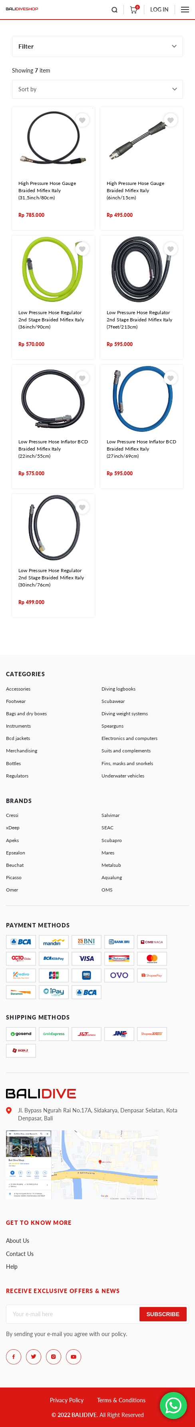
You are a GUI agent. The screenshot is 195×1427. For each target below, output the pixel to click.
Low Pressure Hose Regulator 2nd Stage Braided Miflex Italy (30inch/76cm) (51, 577)
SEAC (107, 828)
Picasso (14, 877)
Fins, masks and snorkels (127, 763)
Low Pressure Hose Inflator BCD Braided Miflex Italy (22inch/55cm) (53, 449)
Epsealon (15, 853)
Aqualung (111, 877)
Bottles (13, 763)
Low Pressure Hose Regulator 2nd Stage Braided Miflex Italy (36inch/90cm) (51, 319)
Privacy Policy (67, 1400)
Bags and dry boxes (26, 713)
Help (12, 1266)
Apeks (12, 840)
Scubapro (111, 840)
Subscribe (163, 1314)
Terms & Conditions (121, 1400)
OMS (107, 890)
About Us (17, 1240)
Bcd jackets (18, 738)
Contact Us (20, 1253)
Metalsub (111, 865)
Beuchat (15, 865)
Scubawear (113, 701)
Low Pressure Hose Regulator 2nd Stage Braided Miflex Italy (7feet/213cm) (139, 319)
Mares (107, 853)
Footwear (16, 701)
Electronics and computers (129, 738)
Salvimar (110, 815)
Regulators (17, 776)
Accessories (18, 689)
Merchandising (21, 751)
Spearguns (112, 726)
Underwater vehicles (122, 776)
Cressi (12, 815)
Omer (12, 890)
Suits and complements (126, 751)
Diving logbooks (118, 689)
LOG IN (159, 9)
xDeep (13, 828)
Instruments (18, 726)
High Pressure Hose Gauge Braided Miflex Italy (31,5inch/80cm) (47, 190)
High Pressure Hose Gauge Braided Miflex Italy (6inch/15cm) (135, 190)
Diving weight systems (124, 713)
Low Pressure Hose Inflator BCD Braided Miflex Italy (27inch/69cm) (141, 449)
